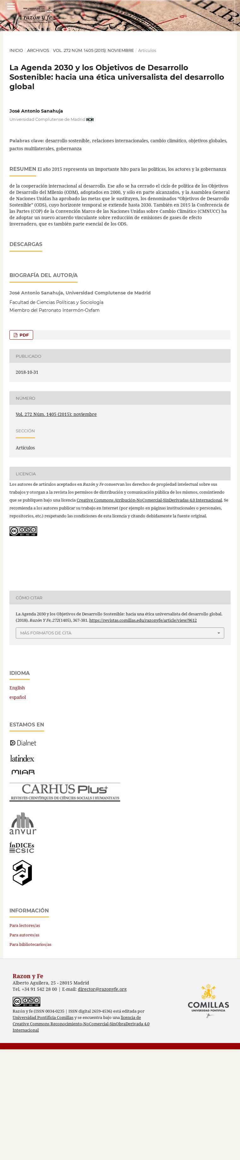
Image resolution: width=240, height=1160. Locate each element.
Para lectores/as (24, 1036)
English (17, 798)
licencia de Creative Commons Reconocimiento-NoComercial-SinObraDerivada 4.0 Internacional (81, 1135)
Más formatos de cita (45, 743)
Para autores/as (24, 1045)
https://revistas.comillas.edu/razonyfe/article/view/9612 (143, 731)
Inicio (16, 50)
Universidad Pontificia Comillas (43, 1128)
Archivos (38, 50)
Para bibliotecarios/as (30, 1055)
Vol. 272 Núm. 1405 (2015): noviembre (93, 50)
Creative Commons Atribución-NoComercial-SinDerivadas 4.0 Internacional (149, 611)
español (17, 808)
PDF (23, 445)
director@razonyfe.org (102, 1100)
